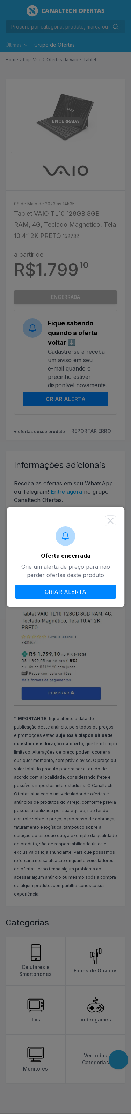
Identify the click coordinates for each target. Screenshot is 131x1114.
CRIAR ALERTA (65, 591)
